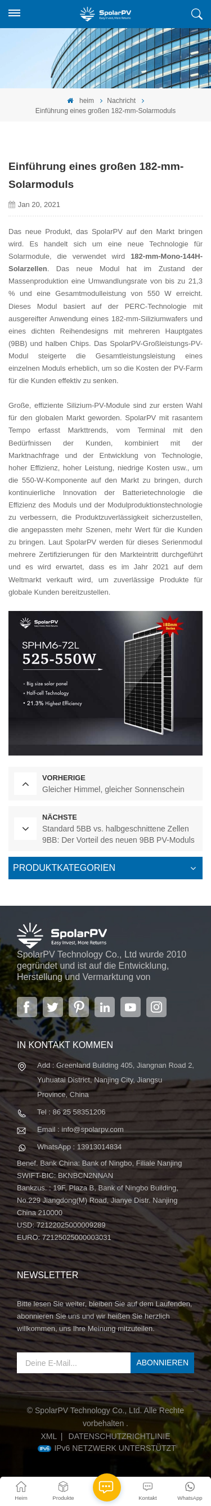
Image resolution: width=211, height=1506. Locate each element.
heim (80, 101)
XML (49, 1436)
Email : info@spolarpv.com (80, 1129)
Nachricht (121, 101)
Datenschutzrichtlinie (119, 1436)
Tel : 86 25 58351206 (71, 1112)
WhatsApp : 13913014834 (79, 1147)
